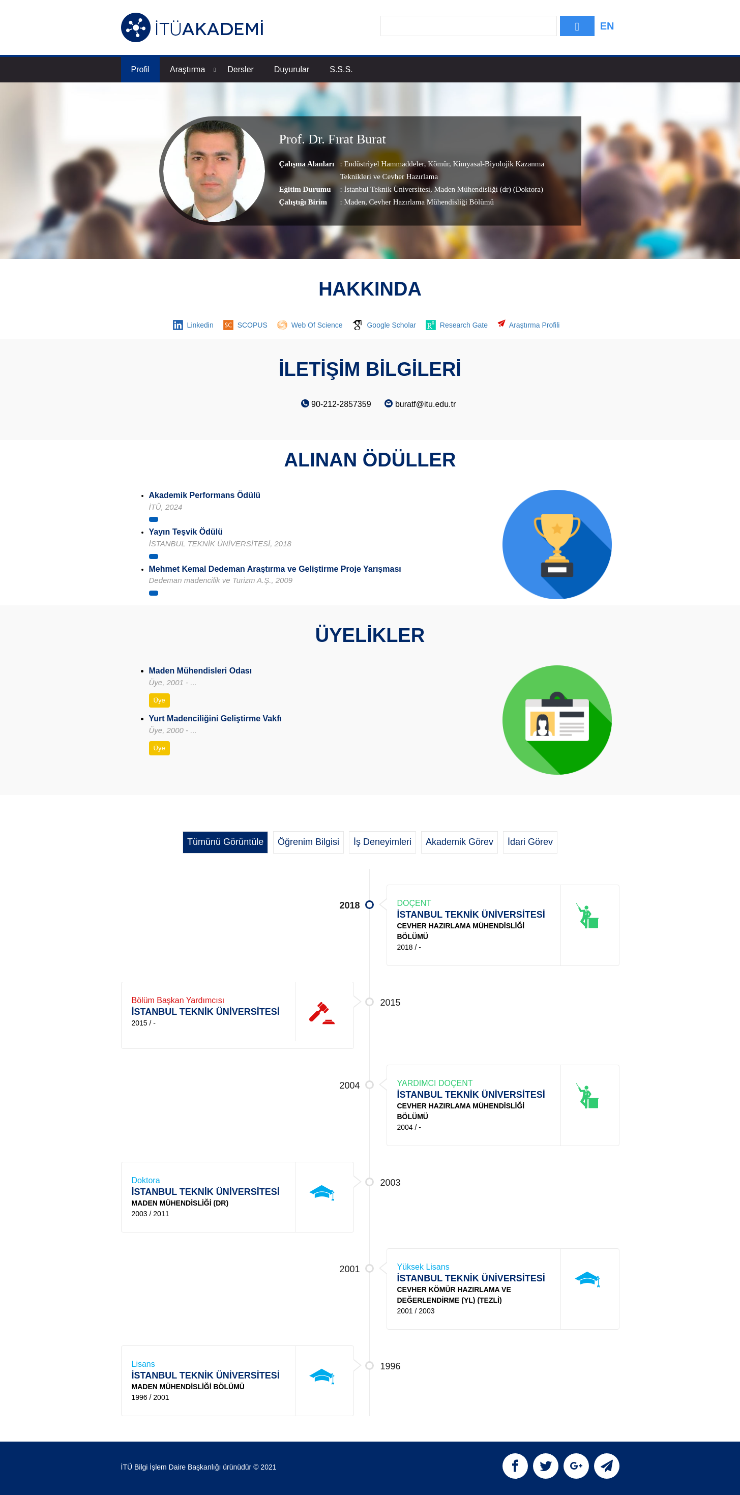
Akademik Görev (459, 842)
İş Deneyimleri (382, 842)
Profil (140, 69)
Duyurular (291, 69)
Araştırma (193, 69)
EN (607, 26)
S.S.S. (341, 69)
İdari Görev (530, 842)
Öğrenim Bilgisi (308, 842)
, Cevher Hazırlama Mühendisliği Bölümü (429, 202)
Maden (354, 202)
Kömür (437, 164)
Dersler (240, 69)
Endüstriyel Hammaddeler (384, 164)
